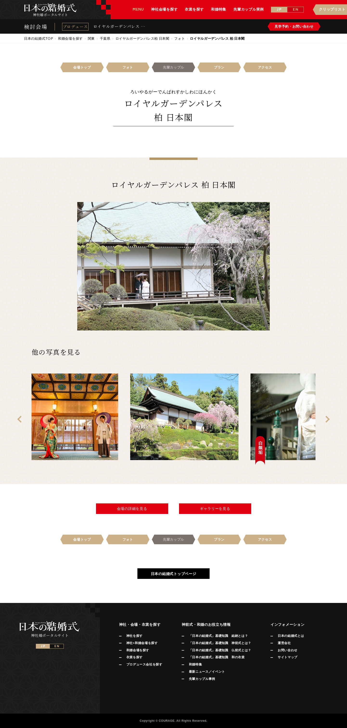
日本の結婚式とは (291, 636)
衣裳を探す (134, 657)
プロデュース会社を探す (144, 664)
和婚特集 (195, 664)
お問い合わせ (287, 650)
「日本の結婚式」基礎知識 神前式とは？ (220, 643)
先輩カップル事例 (202, 679)
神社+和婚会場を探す (142, 643)
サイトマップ (287, 657)
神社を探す (134, 636)
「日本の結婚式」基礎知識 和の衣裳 (217, 657)
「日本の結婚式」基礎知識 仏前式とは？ (220, 650)
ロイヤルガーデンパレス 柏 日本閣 (119, 26)
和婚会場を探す (137, 650)
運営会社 (284, 643)
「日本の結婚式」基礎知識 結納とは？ (218, 636)
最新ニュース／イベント (207, 671)
